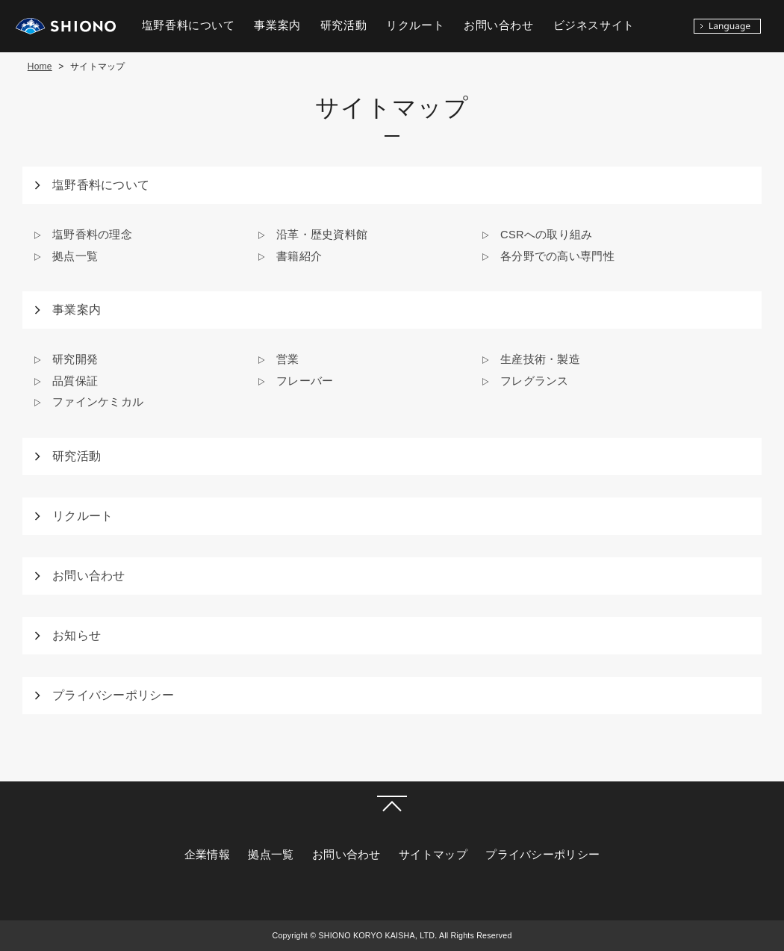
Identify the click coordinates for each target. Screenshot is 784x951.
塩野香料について (100, 185)
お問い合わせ (88, 575)
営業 (287, 359)
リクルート (82, 515)
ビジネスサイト (594, 25)
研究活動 (76, 456)
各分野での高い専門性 (557, 256)
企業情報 (207, 855)
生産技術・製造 (540, 359)
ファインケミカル (97, 402)
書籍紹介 (299, 256)
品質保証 (75, 381)
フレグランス (534, 381)
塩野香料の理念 (92, 235)
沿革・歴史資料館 (321, 235)
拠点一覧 (75, 256)
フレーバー (304, 381)
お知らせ (76, 635)
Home (40, 66)
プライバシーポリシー (113, 695)
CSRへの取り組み (546, 235)
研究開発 (75, 359)
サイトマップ (433, 855)
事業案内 (76, 309)
